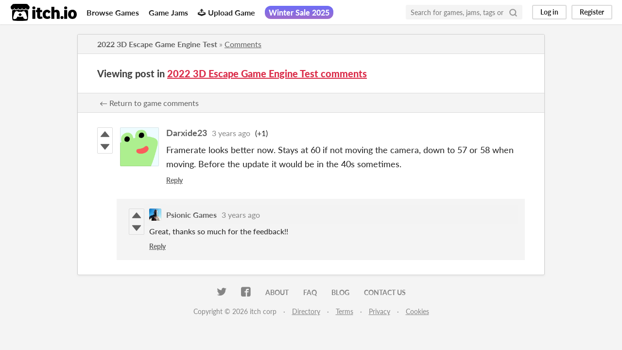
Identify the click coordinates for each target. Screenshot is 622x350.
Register (592, 12)
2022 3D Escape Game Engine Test (157, 44)
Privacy (379, 311)
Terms (344, 311)
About (277, 292)
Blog (340, 292)
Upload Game (226, 12)
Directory (306, 311)
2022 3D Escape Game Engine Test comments (267, 73)
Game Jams (168, 12)
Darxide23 (186, 132)
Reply (174, 180)
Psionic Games (191, 214)
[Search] (513, 12)
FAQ (310, 292)
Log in (549, 12)
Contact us (385, 292)
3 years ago (231, 133)
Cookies (417, 311)
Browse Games (112, 12)
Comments (243, 44)
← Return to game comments (149, 102)
